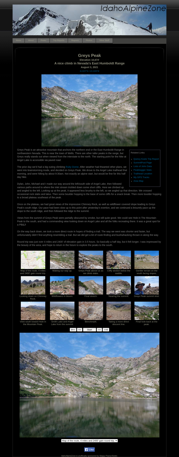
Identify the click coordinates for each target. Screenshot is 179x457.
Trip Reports (58, 40)
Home (18, 40)
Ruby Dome (72, 166)
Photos (89, 40)
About (31, 40)
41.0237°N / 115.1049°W (89, 71)
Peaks (43, 40)
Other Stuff (104, 40)
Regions (75, 40)
